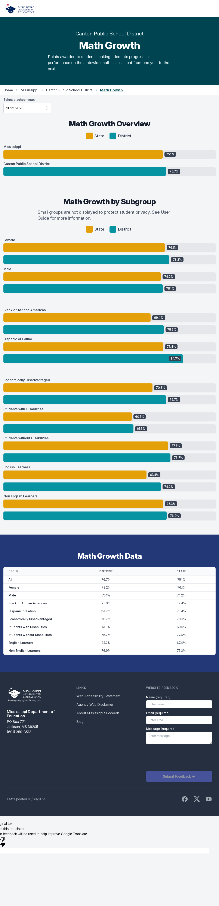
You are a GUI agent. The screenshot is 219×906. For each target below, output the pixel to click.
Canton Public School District (69, 90)
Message (161, 729)
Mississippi (29, 90)
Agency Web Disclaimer (94, 704)
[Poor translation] (2, 842)
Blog (79, 721)
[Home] (19, 8)
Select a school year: (19, 99)
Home (8, 90)
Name (158, 697)
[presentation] (178, 757)
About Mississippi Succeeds (98, 713)
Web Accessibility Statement (98, 696)
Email (158, 713)
